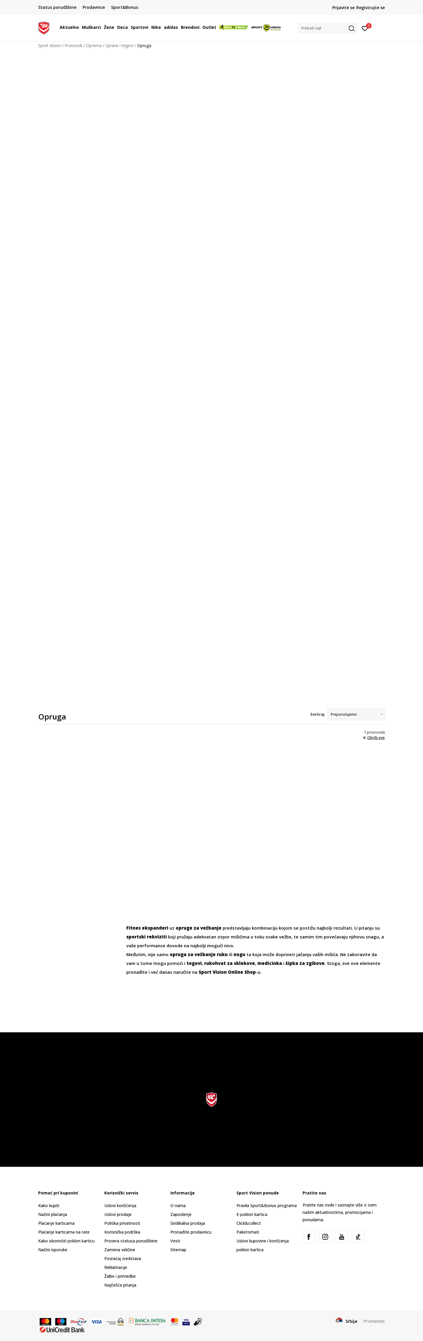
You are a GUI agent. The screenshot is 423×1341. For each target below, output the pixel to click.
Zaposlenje (181, 1214)
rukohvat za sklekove (229, 963)
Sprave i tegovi (119, 45)
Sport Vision (49, 45)
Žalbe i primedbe (120, 1276)
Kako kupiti (48, 1205)
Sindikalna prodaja (187, 1223)
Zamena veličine (119, 1249)
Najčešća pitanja (120, 1285)
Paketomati (247, 1232)
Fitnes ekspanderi (147, 928)
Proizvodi (73, 45)
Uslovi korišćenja (120, 1205)
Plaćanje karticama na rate (64, 1232)
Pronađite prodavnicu (191, 1232)
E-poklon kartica (251, 1214)
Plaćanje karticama (56, 1223)
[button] (327, 28)
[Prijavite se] (365, 28)
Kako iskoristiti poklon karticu (66, 1241)
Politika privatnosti (122, 1223)
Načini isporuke (52, 1249)
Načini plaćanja (52, 1214)
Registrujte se (370, 7)
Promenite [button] (374, 1321)
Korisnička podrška (122, 1232)
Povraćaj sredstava (122, 1258)
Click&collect (248, 1223)
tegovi (194, 963)
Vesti (175, 1241)
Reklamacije (115, 1267)
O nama (178, 1205)
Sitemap (178, 1249)
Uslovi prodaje (118, 1214)
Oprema (94, 45)
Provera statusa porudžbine (130, 1241)
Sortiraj (317, 714)
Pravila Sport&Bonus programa (266, 1205)
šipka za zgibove (305, 963)
